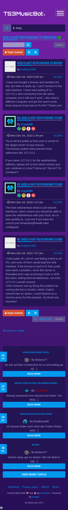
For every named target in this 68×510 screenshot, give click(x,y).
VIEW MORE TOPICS (34, 474)
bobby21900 (28, 69)
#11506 (57, 253)
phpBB (35, 497)
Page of (45, 319)
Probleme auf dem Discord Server (36, 414)
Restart (36, 444)
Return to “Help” (14, 330)
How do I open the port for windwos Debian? (35, 383)
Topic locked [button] (13, 52)
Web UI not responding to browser (30, 37)
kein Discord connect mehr (36, 352)
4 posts (59, 45)
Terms (55, 486)
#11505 (57, 202)
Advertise (13, 486)
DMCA (45, 486)
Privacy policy (30, 486)
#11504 (57, 135)
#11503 (57, 76)
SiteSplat (45, 493)
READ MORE (34, 374)
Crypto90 (27, 124)
